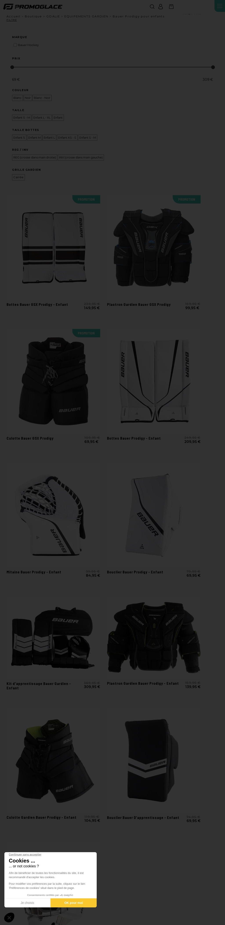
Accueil (13, 16)
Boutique (33, 16)
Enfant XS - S (67, 137)
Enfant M (34, 137)
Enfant (58, 117)
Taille (18, 110)
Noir (28, 97)
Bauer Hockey (28, 45)
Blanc (17, 97)
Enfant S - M (21, 117)
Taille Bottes (25, 130)
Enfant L (49, 137)
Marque (19, 37)
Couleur (20, 90)
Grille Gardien (26, 169)
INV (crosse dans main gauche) (81, 157)
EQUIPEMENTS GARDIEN (86, 16)
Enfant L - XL (42, 117)
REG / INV (20, 149)
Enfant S (19, 137)
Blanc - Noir (42, 97)
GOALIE (53, 16)
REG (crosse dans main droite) (34, 157)
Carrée (18, 177)
